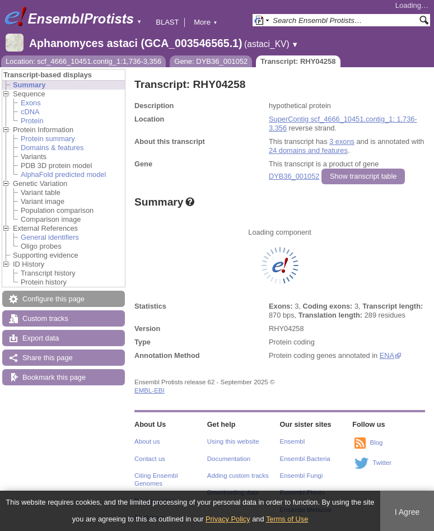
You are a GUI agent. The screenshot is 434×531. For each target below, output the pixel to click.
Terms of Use (287, 519)
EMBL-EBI (149, 390)
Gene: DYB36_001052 (211, 61)
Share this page (47, 357)
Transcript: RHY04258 (297, 61)
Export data (40, 338)
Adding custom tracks (238, 475)
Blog (376, 442)
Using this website (233, 441)
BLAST (167, 22)
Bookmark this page (54, 377)
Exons (31, 103)
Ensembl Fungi (301, 475)
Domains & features (52, 147)
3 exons (341, 141)
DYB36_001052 (294, 176)
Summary (29, 85)
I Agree (407, 511)
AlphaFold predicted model (63, 174)
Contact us (149, 458)
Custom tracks (45, 318)
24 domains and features (308, 150)
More (205, 22)
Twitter (381, 462)
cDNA (30, 112)
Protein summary (48, 138)
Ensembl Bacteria (305, 458)
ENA (387, 355)
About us (147, 441)
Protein (32, 121)
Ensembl (292, 441)
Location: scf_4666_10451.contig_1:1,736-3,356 (83, 61)
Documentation (228, 458)
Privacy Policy (228, 519)
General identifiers (50, 237)
